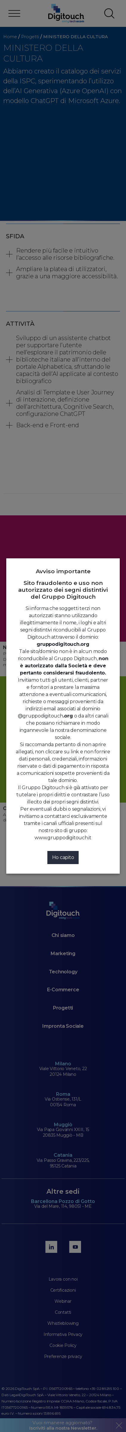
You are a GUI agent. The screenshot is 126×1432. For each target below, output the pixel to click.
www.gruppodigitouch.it (63, 838)
